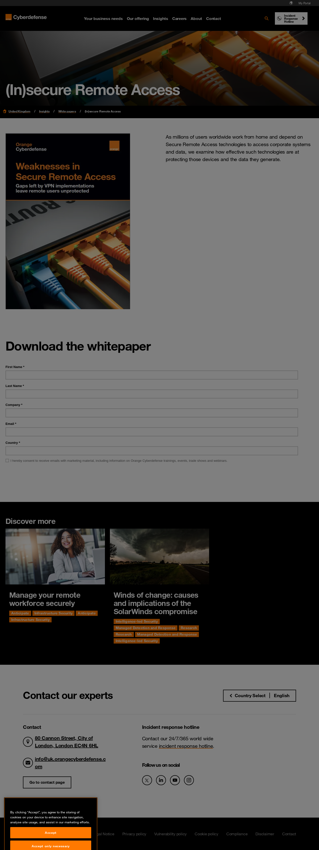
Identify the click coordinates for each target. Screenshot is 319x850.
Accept (51, 842)
